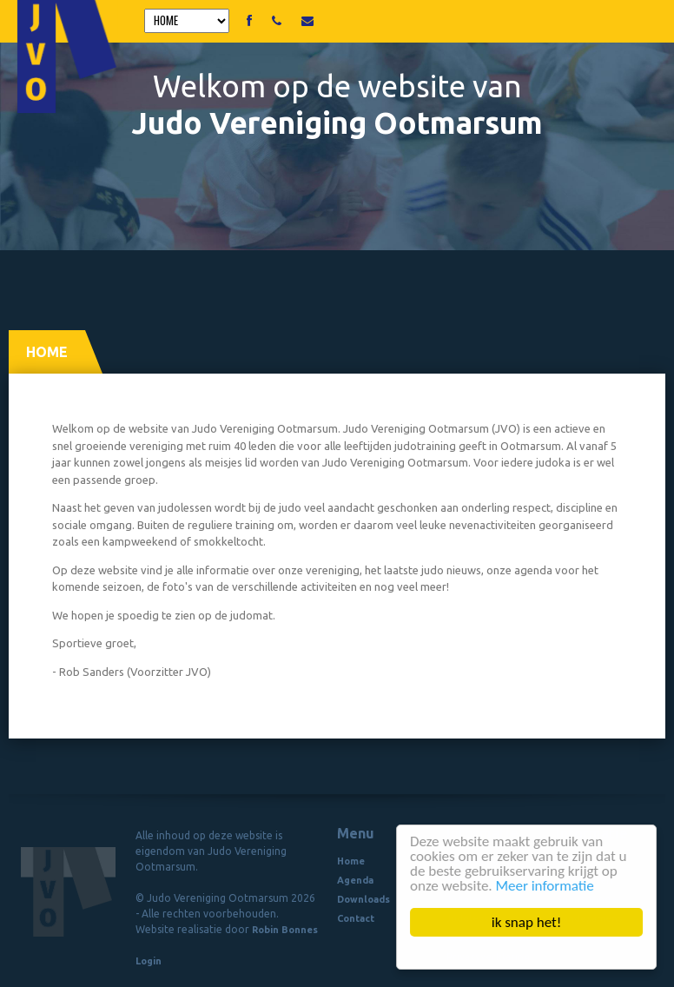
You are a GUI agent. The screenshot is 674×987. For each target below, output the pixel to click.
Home (351, 861)
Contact (355, 918)
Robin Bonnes (285, 929)
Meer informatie (545, 886)
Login (148, 961)
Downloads (363, 899)
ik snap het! (527, 922)
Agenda (355, 880)
